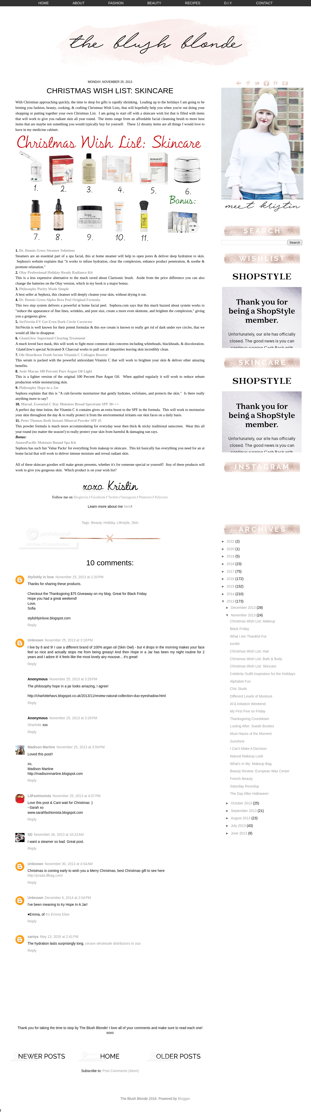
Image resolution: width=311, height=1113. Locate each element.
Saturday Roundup (244, 786)
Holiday (109, 523)
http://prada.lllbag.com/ (45, 875)
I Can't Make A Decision (248, 749)
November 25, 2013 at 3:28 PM (73, 679)
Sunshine (237, 741)
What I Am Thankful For (248, 636)
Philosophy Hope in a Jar (38, 388)
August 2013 (241, 818)
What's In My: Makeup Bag (250, 764)
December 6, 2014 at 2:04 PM (68, 898)
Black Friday (239, 629)
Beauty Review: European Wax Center (260, 771)
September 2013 (244, 811)
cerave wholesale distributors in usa (113, 943)
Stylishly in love (41, 577)
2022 (231, 541)
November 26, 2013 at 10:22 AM (59, 835)
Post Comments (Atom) (120, 1071)
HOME (43, 3)
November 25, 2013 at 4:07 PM (77, 796)
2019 (231, 556)
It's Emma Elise (58, 914)
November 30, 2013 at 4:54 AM (69, 864)
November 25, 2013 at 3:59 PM (81, 747)
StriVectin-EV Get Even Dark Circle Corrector (55, 322)
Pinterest (145, 497)
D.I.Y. (228, 3)
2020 (231, 549)
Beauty (96, 523)
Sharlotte (34, 725)
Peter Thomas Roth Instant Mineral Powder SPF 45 (61, 421)
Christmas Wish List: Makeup (252, 621)
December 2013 (244, 608)
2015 (231, 586)
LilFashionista (39, 796)
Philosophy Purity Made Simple (44, 289)
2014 (231, 594)
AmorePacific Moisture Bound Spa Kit (45, 442)
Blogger (184, 1099)
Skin (134, 523)
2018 (231, 564)
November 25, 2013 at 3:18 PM (69, 640)
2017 (231, 571)
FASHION (116, 3)
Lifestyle (123, 523)
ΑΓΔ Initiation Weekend (247, 704)
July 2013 (239, 826)
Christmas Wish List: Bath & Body (256, 659)
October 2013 (242, 803)
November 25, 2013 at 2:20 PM (79, 577)
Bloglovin (81, 497)
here (127, 506)
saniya (33, 937)
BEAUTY (154, 3)
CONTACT (264, 3)
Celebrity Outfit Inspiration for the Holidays (262, 674)
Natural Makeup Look (246, 756)
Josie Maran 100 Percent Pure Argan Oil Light (55, 371)
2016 (231, 579)
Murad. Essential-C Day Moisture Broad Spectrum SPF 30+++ (70, 404)
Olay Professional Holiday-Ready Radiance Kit (56, 272)
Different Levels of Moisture (251, 696)
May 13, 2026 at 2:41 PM (59, 937)
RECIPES (193, 3)
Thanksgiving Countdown (249, 719)
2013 (231, 601)
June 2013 (239, 833)
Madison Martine (41, 747)
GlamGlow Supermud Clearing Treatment (52, 338)
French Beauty (241, 779)
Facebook (98, 497)
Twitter (113, 497)
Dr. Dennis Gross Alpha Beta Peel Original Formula (59, 300)
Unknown (35, 640)
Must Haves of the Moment (251, 734)
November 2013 (244, 615)
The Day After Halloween (249, 794)
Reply (32, 625)
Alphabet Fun (240, 681)
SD (30, 835)
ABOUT (79, 3)
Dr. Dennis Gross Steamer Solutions (47, 250)
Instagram (128, 497)
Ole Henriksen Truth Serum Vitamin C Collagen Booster (63, 355)
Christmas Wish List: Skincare (253, 666)
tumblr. (235, 644)
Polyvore (161, 497)
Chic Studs (238, 689)
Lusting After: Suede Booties (252, 726)
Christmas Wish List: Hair (249, 651)
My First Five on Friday (247, 711)
